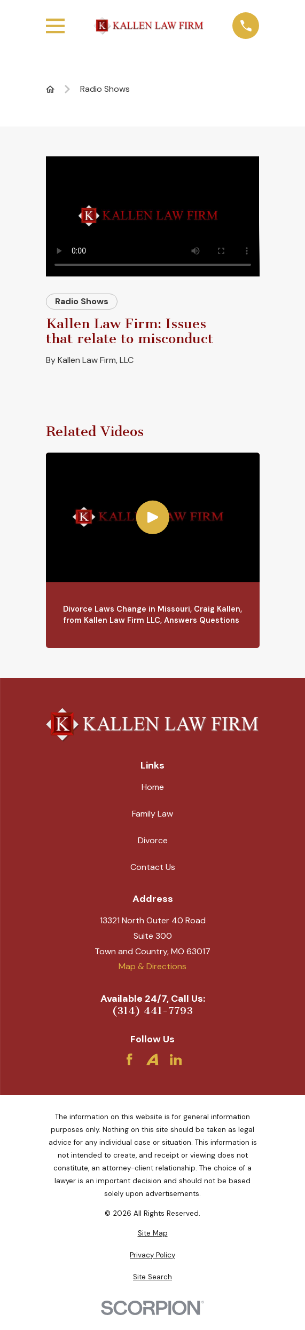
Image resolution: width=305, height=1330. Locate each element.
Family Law (152, 813)
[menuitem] (153, 1233)
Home (153, 787)
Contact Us (152, 867)
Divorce (153, 840)
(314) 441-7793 (152, 1011)
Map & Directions (152, 966)
